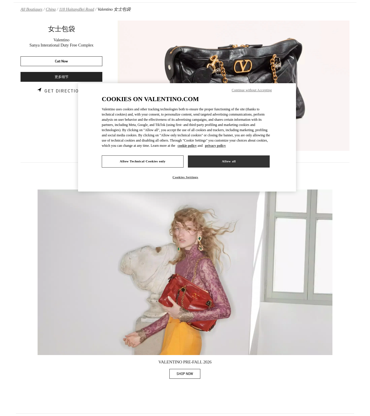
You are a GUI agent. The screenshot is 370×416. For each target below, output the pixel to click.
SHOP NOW (188, 375)
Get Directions (65, 91)
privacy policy (215, 146)
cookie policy (187, 146)
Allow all (229, 161)
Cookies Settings (185, 177)
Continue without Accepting (252, 90)
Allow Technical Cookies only (142, 161)
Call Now (61, 61)
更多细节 (62, 77)
